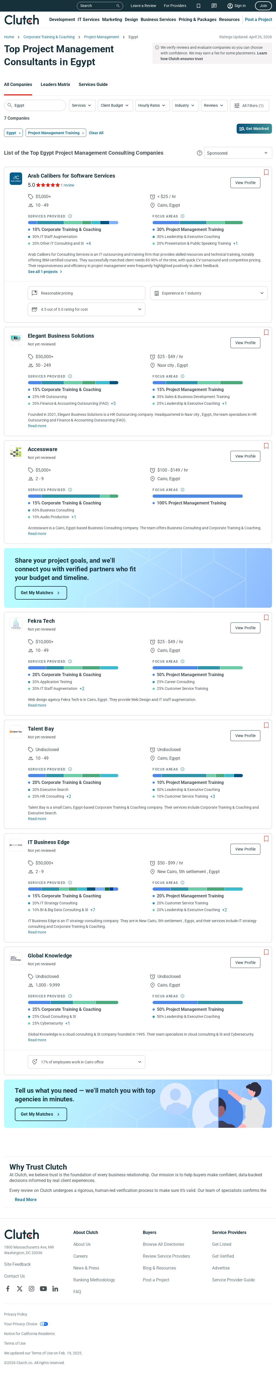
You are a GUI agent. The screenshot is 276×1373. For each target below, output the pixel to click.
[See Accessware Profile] (15, 452)
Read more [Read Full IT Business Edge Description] (37, 932)
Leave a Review (143, 6)
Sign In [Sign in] (240, 6)
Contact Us (14, 1276)
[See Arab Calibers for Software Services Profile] (15, 178)
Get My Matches (37, 592)
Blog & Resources (159, 1268)
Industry (182, 105)
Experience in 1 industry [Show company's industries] (181, 293)
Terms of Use (15, 1343)
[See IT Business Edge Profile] (15, 845)
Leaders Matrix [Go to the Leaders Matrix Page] (55, 84)
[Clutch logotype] (21, 1234)
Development (62, 19)
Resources (229, 19)
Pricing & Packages (197, 19)
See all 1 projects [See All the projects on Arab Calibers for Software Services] (43, 271)
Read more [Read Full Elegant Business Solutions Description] (37, 426)
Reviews (211, 105)
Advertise (221, 1268)
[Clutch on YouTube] (43, 1288)
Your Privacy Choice (20, 1324)
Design (131, 19)
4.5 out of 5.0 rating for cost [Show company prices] (64, 309)
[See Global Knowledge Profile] (15, 958)
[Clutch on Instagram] (31, 1288)
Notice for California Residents (29, 1334)
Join (263, 6)
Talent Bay (41, 728)
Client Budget (112, 105)
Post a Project (258, 19)
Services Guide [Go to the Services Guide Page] (93, 84)
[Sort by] (238, 152)
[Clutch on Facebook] (8, 1288)
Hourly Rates (149, 105)
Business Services (158, 19)
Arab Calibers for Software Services (71, 175)
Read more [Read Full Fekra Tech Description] (37, 705)
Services (79, 105)
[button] (82, 105)
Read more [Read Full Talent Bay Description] (37, 819)
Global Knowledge (50, 955)
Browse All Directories (163, 1244)
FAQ (77, 1291)
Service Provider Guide (233, 1279)
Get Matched (257, 128)
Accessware (42, 449)
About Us (82, 1244)
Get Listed (221, 1244)
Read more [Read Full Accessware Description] (37, 533)
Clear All (96, 133)
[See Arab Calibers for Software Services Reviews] (48, 184)
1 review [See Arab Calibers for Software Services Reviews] (67, 185)
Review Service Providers (166, 1256)
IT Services (88, 19)
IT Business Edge (49, 842)
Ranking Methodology (94, 1279)
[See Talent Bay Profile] (15, 731)
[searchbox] (35, 105)
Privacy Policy (15, 1314)
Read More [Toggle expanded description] (26, 1199)
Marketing (112, 19)
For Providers (175, 6)
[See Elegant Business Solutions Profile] (15, 338)
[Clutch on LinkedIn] (55, 1288)
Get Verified (223, 1256)
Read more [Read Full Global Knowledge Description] (37, 1040)
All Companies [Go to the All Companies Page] (18, 84)
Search (86, 6)
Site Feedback (17, 1264)
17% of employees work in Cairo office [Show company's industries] (72, 1062)
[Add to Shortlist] (266, 172)
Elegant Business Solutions (61, 336)
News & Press (86, 1268)
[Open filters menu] (249, 105)
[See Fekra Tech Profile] (15, 623)
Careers (80, 1256)
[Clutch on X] (19, 1288)
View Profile (245, 183)
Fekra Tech (41, 621)
